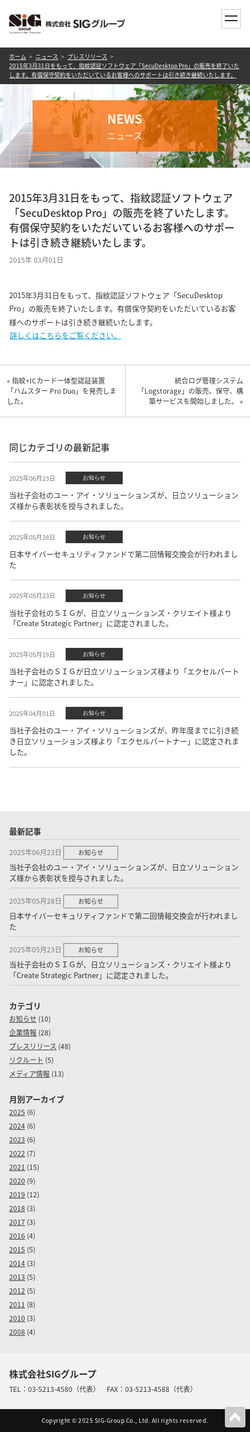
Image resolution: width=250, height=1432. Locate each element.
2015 (17, 1249)
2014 (17, 1263)
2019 (17, 1194)
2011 (17, 1304)
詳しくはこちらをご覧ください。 (65, 335)
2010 (17, 1318)
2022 (17, 1153)
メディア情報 (29, 1074)
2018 (17, 1208)
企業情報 (23, 1032)
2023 (17, 1139)
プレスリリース (87, 56)
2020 (17, 1181)
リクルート (26, 1060)
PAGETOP (235, 1417)
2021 (17, 1167)
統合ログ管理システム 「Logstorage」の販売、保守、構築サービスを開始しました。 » (194, 390)
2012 (17, 1290)
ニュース (46, 56)
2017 (17, 1222)
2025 (17, 1112)
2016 (17, 1236)
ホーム (17, 56)
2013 (17, 1277)
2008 (17, 1332)
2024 (17, 1126)
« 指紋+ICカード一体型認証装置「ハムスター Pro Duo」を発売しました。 (61, 390)
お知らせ (23, 1019)
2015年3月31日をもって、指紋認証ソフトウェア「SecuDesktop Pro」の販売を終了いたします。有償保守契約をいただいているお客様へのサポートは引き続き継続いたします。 (124, 70)
